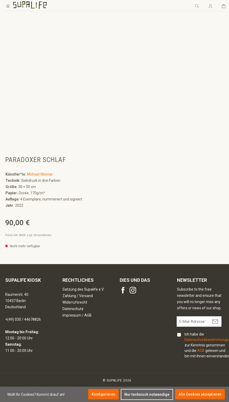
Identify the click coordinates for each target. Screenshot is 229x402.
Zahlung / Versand (77, 296)
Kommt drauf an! (51, 394)
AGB (201, 351)
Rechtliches (78, 280)
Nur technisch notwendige (146, 394)
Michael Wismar (40, 174)
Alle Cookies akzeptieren (200, 394)
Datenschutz (73, 309)
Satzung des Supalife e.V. (83, 289)
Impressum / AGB (77, 315)
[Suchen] (197, 5)
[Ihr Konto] (210, 5)
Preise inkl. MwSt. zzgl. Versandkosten (28, 235)
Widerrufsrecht (74, 302)
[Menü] (8, 5)
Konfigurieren (103, 394)
